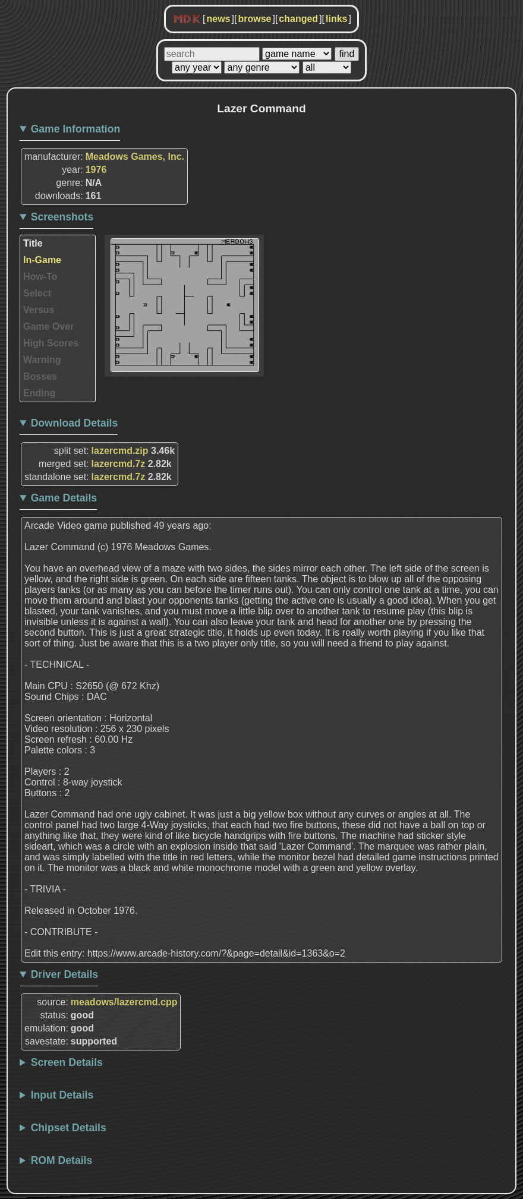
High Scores (50, 343)
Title (33, 243)
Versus (38, 310)
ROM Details (62, 1160)
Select (37, 293)
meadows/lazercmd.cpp (124, 1002)
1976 (96, 170)
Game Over (48, 326)
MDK (187, 19)
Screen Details (67, 1062)
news (218, 19)
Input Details (62, 1095)
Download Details (74, 423)
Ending (39, 393)
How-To (40, 277)
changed (298, 19)
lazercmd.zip (120, 451)
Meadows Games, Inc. (135, 157)
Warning (42, 360)
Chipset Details (68, 1128)
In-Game (42, 260)
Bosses (40, 376)
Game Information (76, 129)
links (336, 19)
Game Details (64, 498)
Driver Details (64, 974)
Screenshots (62, 217)
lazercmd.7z (119, 464)
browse (254, 19)
